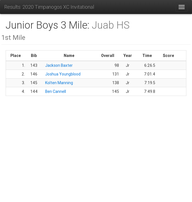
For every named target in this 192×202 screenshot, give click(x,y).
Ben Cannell (55, 91)
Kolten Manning (59, 82)
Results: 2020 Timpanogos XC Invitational (49, 7)
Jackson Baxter (59, 65)
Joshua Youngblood (63, 74)
